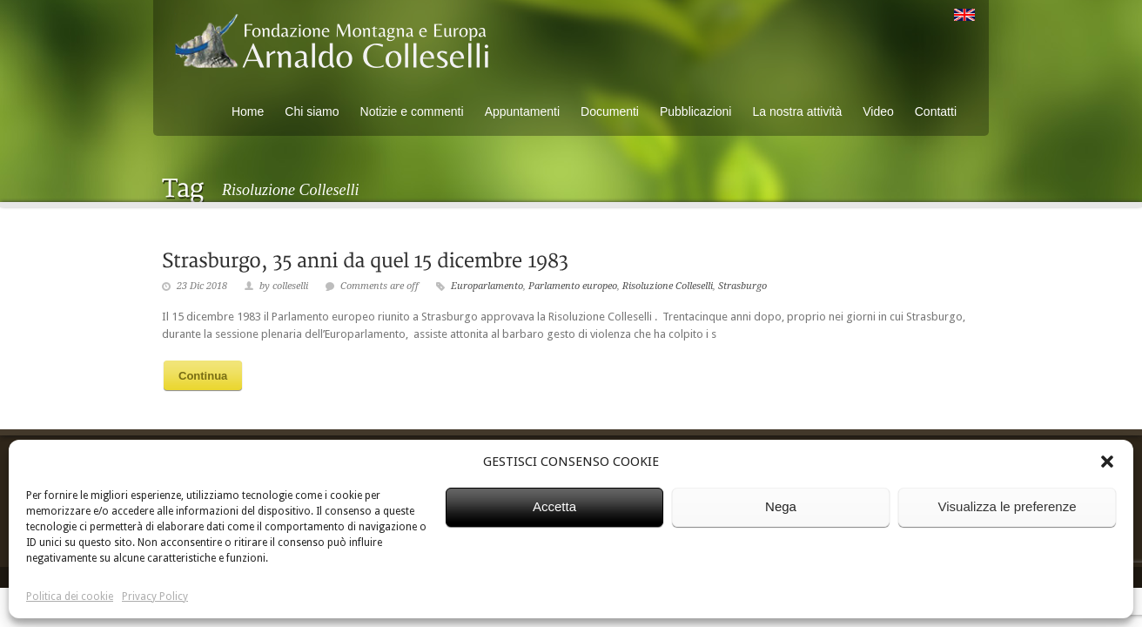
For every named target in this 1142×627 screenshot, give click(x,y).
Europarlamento (487, 286)
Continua (202, 375)
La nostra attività (797, 111)
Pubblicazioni (696, 111)
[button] (1107, 461)
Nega (780, 506)
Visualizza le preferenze (1007, 506)
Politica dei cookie (69, 596)
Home (248, 111)
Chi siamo (312, 111)
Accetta (554, 506)
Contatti (936, 111)
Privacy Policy (155, 596)
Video (878, 111)
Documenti (610, 111)
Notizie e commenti (412, 111)
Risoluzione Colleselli (667, 286)
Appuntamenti (522, 111)
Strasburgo (742, 286)
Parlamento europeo (572, 286)
